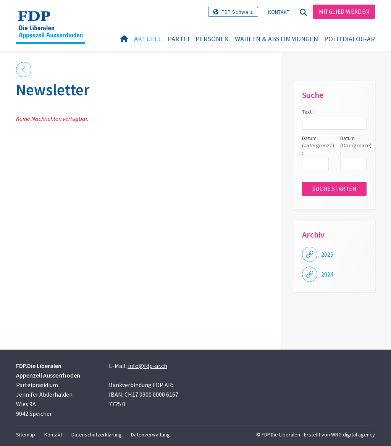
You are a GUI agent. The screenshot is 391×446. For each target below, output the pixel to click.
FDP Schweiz (237, 11)
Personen (212, 38)
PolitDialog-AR (349, 38)
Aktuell (148, 38)
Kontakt (279, 11)
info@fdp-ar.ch (147, 365)
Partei (178, 38)
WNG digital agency (353, 434)
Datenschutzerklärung (96, 434)
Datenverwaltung (150, 434)
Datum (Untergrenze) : (315, 145)
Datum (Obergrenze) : (353, 145)
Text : (308, 111)
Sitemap (25, 434)
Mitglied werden (344, 11)
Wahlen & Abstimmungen (276, 38)
